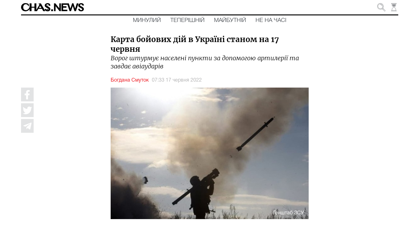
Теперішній (187, 20)
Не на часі (271, 20)
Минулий (147, 20)
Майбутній (230, 20)
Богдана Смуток (130, 80)
